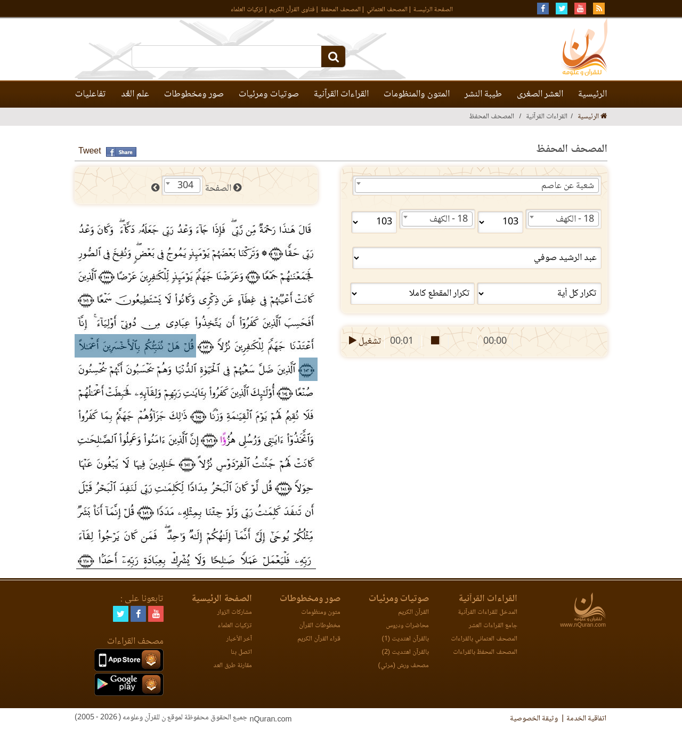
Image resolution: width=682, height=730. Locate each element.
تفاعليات (90, 94)
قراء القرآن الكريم (318, 639)
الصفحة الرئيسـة (433, 9)
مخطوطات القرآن (319, 625)
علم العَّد (135, 94)
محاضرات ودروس (407, 625)
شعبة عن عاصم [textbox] (567, 186)
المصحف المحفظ (341, 9)
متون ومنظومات (320, 612)
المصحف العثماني (387, 9)
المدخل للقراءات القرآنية (487, 612)
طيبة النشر (483, 94)
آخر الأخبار (239, 639)
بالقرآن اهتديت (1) (405, 639)
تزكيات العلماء (247, 9)
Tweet (89, 151)
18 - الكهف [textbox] (575, 219)
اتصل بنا (241, 652)
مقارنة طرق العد (232, 665)
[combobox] (477, 185)
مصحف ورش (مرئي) (403, 665)
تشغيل (364, 342)
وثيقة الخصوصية (534, 718)
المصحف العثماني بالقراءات (484, 639)
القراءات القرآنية (341, 94)
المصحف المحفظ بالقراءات (485, 652)
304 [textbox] (185, 186)
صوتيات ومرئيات (269, 94)
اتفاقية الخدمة (586, 718)
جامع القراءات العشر (493, 625)
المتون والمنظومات (417, 94)
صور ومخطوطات (194, 94)
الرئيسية (592, 94)
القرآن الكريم (413, 612)
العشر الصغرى (540, 94)
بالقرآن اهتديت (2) (405, 652)
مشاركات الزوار (234, 612)
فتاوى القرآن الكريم (291, 9)
